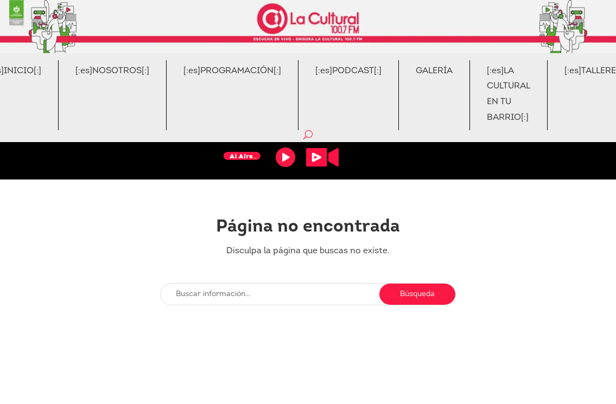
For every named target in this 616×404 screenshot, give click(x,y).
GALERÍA (434, 71)
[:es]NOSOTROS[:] (112, 71)
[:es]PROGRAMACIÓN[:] (232, 71)
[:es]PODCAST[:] (348, 71)
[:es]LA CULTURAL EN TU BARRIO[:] (508, 94)
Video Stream (322, 157)
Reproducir (285, 157)
